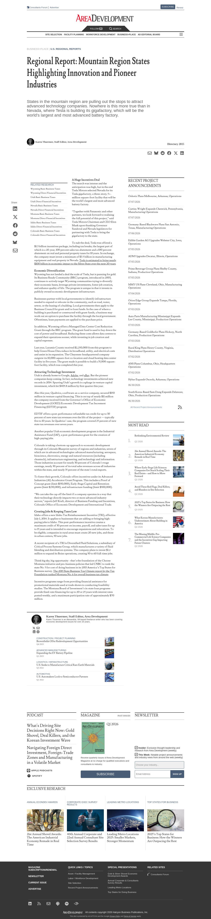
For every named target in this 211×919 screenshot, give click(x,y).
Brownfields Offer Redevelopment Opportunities (62, 641)
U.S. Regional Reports (65, 49)
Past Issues (124, 715)
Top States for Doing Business (122, 892)
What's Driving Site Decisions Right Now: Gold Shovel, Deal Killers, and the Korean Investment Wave (51, 733)
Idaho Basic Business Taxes (43, 222)
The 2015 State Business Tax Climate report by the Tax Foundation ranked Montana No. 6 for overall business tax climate (74, 572)
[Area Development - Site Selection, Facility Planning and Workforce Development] (105, 18)
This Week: (159, 756)
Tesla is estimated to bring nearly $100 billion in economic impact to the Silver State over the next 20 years (75, 262)
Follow (96, 28)
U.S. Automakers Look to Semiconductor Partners (62, 676)
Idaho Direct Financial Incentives (46, 226)
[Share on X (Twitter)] (16, 217)
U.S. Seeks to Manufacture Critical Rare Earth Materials (65, 665)
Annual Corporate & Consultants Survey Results (123, 881)
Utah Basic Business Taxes (43, 197)
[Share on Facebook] (16, 225)
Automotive (43, 674)
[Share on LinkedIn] (16, 209)
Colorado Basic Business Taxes (45, 231)
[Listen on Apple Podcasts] (51, 770)
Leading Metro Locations (119, 887)
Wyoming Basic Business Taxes (45, 188)
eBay (86, 375)
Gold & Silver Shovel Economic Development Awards (122, 875)
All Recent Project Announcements (146, 407)
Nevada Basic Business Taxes (44, 205)
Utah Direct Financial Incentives (46, 201)
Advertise (54, 8)
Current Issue (37, 882)
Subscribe (168, 7)
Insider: (157, 749)
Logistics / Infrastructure (52, 662)
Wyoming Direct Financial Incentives (48, 193)
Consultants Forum (38, 7)
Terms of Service (130, 916)
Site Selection (74, 883)
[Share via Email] (16, 251)
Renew (180, 8)
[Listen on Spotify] (51, 776)
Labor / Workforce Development (83, 878)
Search (115, 28)
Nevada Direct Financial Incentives (47, 210)
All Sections (181, 34)
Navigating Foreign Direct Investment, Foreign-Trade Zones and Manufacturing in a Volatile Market (50, 755)
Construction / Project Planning (56, 638)
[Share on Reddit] (16, 234)
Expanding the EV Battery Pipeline (55, 653)
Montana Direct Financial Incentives (48, 218)
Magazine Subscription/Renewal (42, 868)
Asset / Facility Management (81, 874)
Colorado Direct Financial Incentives (48, 235)
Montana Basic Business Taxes (45, 214)
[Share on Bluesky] (16, 242)
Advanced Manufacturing (51, 650)
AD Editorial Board (149, 34)
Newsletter (36, 876)
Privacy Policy (115, 916)
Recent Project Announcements (83, 888)
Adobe (74, 375)
